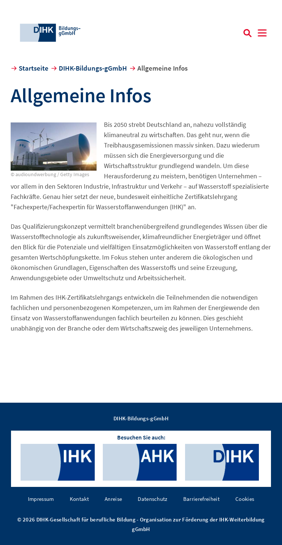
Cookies (244, 498)
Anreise (113, 498)
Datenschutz (152, 498)
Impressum (41, 498)
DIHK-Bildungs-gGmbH (93, 68)
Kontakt (79, 498)
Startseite (33, 68)
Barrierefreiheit (201, 498)
